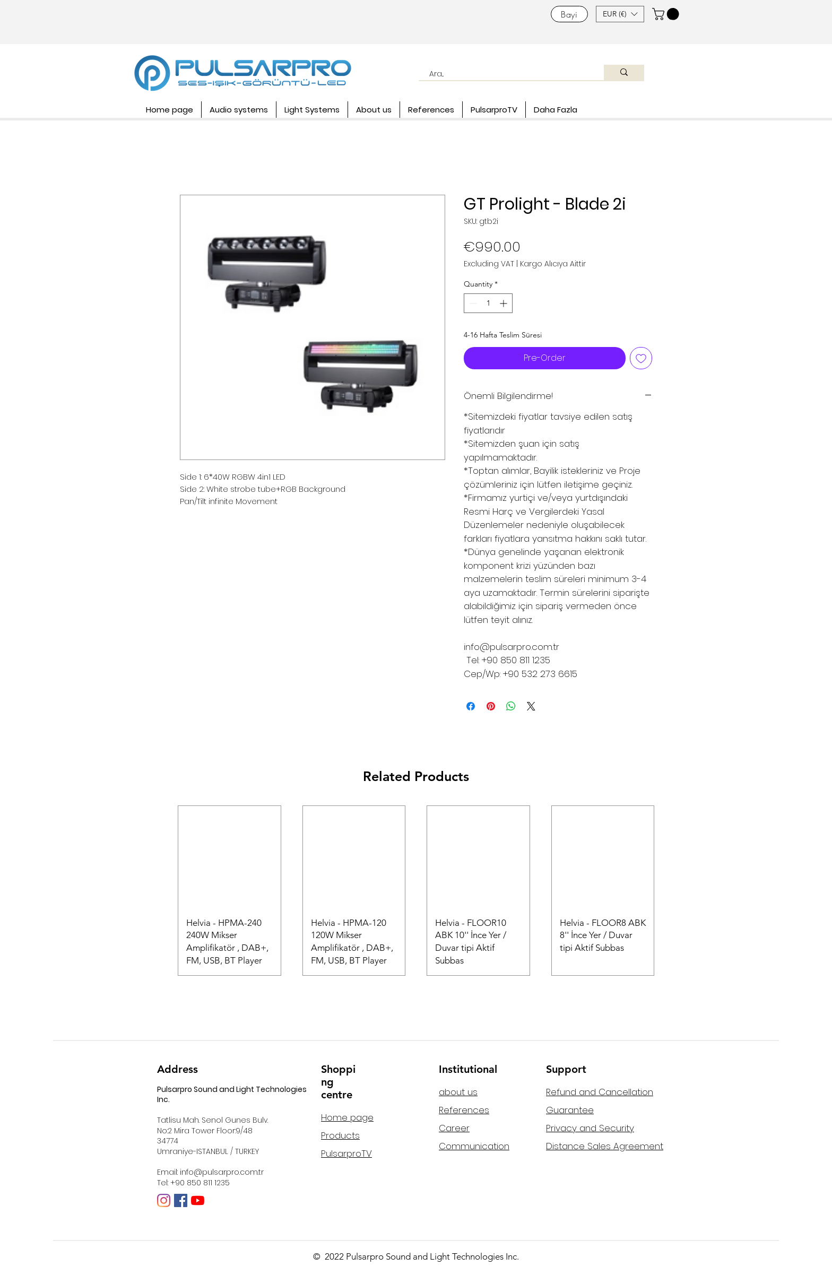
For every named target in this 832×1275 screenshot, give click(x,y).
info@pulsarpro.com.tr (222, 1172)
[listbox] (620, 14)
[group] (416, 890)
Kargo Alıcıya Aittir (553, 263)
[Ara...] (505, 74)
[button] (620, 14)
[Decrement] (472, 303)
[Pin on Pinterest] (490, 706)
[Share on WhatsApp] (511, 706)
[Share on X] (531, 706)
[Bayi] (569, 14)
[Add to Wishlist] (641, 358)
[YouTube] (197, 1200)
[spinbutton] (488, 303)
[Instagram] (163, 1200)
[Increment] (504, 303)
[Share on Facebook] (470, 706)
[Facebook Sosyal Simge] (180, 1200)
